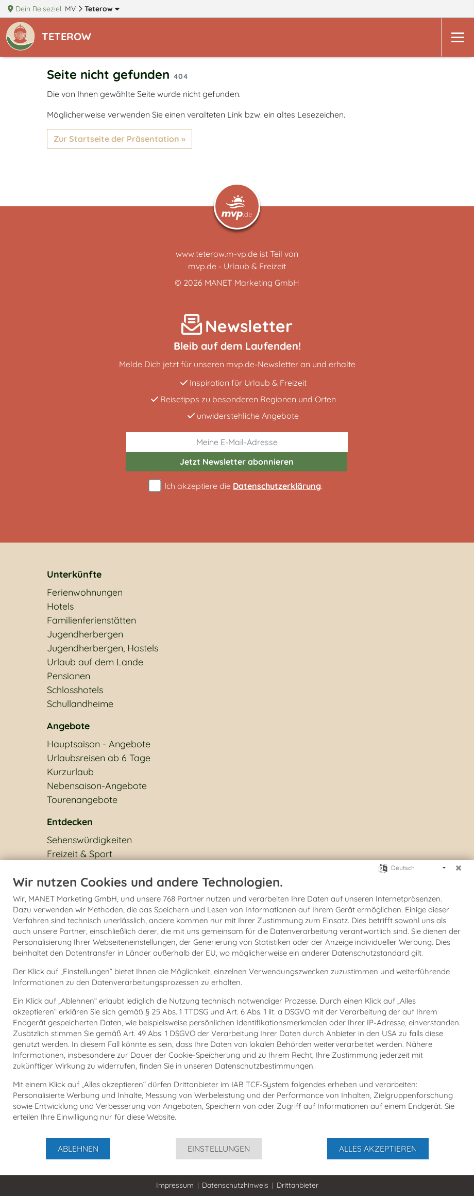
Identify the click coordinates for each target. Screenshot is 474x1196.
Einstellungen (219, 1148)
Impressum (175, 1185)
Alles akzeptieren (378, 1148)
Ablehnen (78, 1148)
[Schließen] (458, 868)
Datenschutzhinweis (235, 1185)
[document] (237, 1006)
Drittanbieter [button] (297, 1185)
